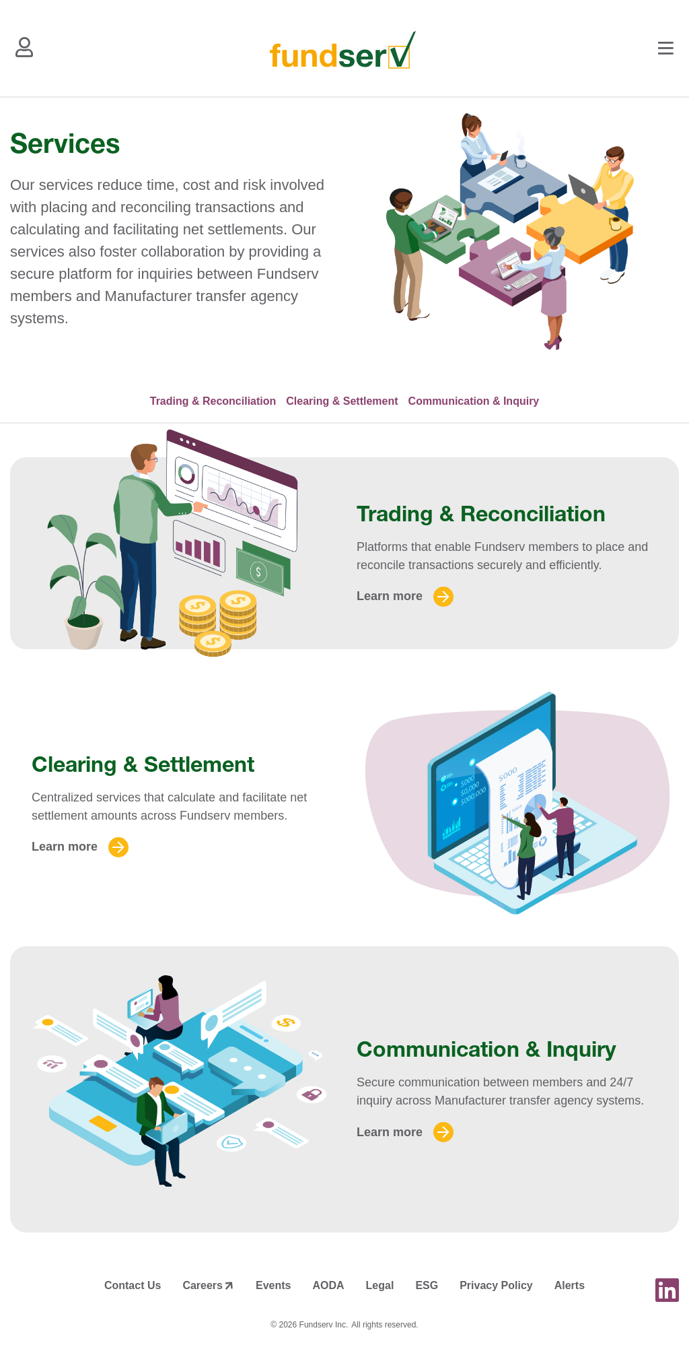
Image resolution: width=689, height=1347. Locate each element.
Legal (380, 1285)
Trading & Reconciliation (213, 401)
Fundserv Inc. (324, 1324)
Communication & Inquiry (474, 401)
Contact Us (132, 1285)
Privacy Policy (496, 1285)
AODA (328, 1285)
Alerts (569, 1285)
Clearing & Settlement (342, 401)
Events (273, 1285)
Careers (202, 1285)
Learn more (390, 596)
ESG (426, 1285)
